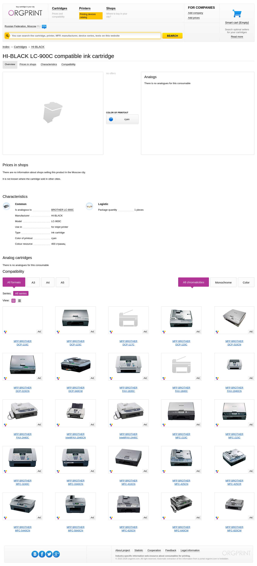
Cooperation (154, 550)
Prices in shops (28, 64)
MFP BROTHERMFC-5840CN (75, 529)
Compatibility (68, 64)
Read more (237, 36)
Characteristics (49, 64)
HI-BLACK (37, 46)
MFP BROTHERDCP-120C (181, 343)
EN (44, 26)
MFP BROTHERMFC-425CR (234, 482)
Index (6, 46)
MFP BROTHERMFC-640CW (181, 529)
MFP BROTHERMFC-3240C (22, 482)
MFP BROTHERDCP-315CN (22, 389)
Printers (85, 8)
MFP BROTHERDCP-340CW (75, 389)
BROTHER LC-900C (62, 209)
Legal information (190, 550)
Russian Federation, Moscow (20, 26)
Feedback (170, 550)
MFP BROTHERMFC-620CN (128, 529)
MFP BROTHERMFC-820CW (234, 529)
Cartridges (59, 8)
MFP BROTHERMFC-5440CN (22, 529)
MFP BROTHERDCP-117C (128, 343)
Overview (10, 64)
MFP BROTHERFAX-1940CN (234, 389)
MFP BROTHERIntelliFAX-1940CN (76, 436)
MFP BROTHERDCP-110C (22, 343)
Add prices (193, 17)
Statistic (138, 550)
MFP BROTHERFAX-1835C (128, 389)
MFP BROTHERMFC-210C (181, 436)
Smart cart (237, 22)
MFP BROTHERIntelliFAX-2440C (128, 436)
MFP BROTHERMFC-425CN (181, 482)
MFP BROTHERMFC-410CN (128, 482)
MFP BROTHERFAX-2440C (22, 436)
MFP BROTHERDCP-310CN (234, 343)
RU (38, 26)
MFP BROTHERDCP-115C (75, 343)
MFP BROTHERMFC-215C (234, 436)
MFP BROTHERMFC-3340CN (75, 482)
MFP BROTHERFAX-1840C (181, 389)
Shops (111, 8)
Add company (195, 12)
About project (122, 550)
